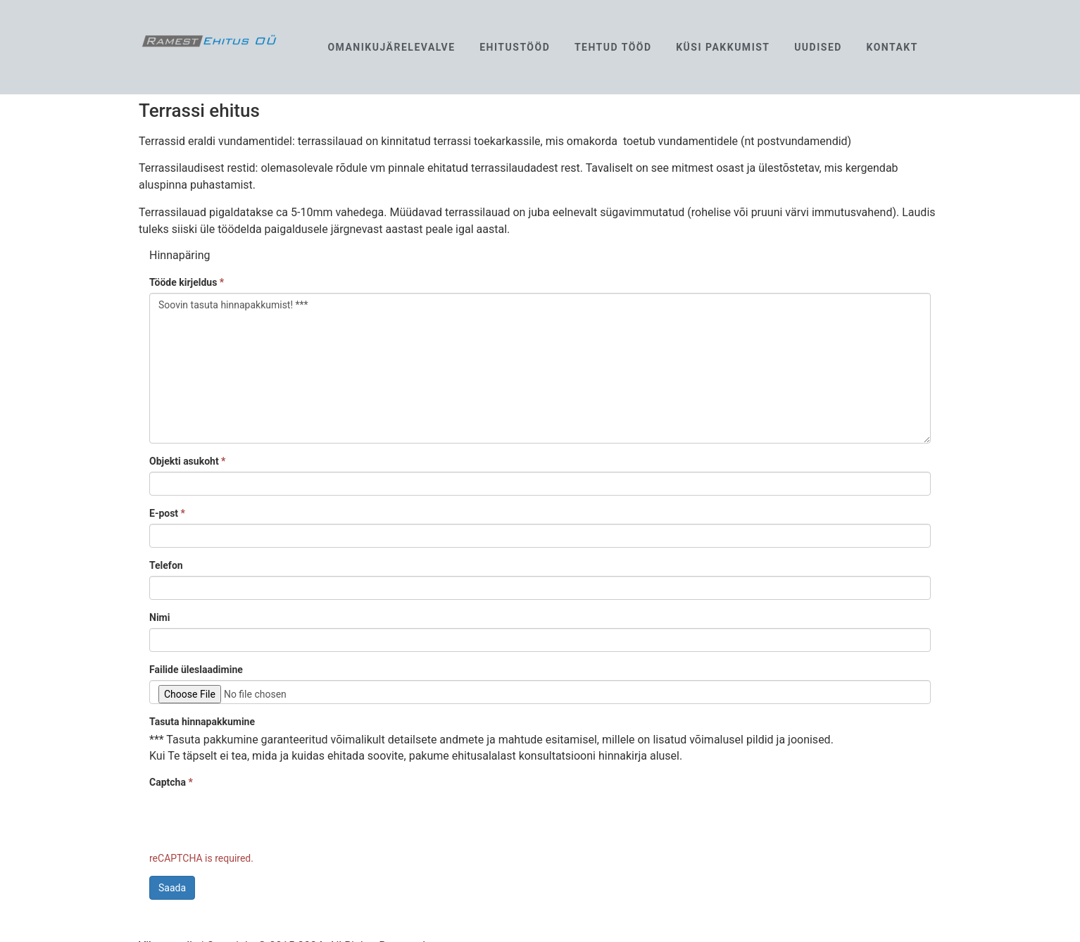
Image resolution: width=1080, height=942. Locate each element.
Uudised (818, 47)
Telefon (166, 565)
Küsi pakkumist (723, 47)
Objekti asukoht (187, 461)
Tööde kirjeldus (186, 282)
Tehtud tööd (613, 47)
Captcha (171, 782)
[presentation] (256, 820)
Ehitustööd (514, 47)
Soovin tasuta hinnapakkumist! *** (540, 368)
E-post (167, 513)
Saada (172, 887)
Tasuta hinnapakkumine (202, 721)
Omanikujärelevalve (391, 47)
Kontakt (891, 47)
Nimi (159, 617)
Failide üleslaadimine (196, 669)
